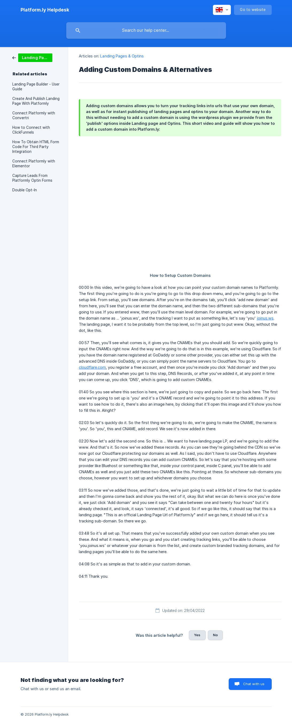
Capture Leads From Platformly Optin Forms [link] (32, 178)
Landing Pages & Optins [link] (122, 56)
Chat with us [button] (254, 684)
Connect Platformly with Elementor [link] (33, 163)
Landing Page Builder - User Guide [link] (36, 86)
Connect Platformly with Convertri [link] (33, 115)
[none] (45, 10)
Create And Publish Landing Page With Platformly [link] (36, 101)
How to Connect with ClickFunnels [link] (31, 129)
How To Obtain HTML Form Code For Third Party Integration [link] (35, 147)
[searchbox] (146, 30)
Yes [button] (197, 635)
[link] (32, 57)
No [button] (215, 635)
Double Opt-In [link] (24, 190)
